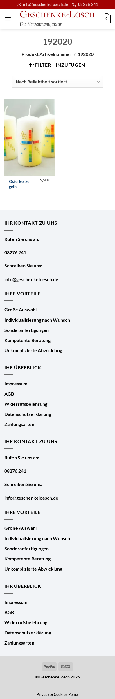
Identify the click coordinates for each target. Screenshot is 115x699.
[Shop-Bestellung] (57, 82)
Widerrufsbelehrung (25, 404)
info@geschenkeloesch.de (31, 279)
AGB (9, 393)
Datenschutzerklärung (27, 414)
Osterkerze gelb (19, 184)
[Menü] (7, 19)
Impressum (15, 383)
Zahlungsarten (19, 424)
